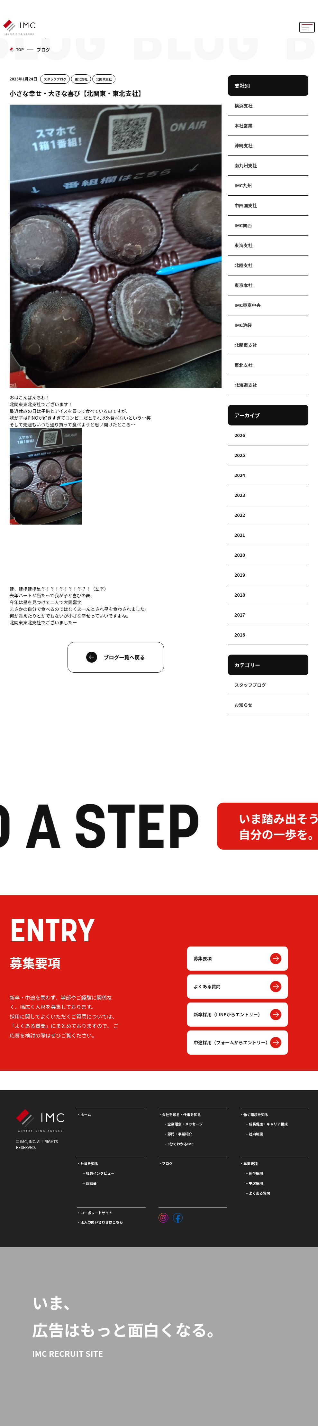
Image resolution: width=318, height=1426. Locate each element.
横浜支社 (243, 105)
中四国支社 (245, 205)
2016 (239, 634)
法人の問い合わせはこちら (101, 1222)
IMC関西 (243, 225)
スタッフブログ (55, 79)
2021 (239, 535)
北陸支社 (243, 265)
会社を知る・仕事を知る (181, 1114)
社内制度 (256, 1133)
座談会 (91, 1183)
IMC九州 (243, 185)
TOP (20, 49)
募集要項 (203, 958)
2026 (239, 435)
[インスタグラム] (163, 1216)
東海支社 (243, 245)
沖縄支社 (243, 145)
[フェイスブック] (178, 1216)
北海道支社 (245, 385)
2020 (239, 555)
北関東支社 (104, 79)
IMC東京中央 (247, 305)
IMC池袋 (243, 325)
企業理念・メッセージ (185, 1123)
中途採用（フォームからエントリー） (232, 1042)
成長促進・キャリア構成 (268, 1123)
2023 (239, 495)
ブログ (167, 1163)
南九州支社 (245, 165)
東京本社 (243, 285)
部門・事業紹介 (180, 1133)
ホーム (85, 1114)
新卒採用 (256, 1173)
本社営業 (243, 125)
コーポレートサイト (96, 1212)
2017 (239, 614)
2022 (239, 515)
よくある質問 (207, 986)
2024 (239, 475)
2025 (239, 455)
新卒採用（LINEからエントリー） (228, 1014)
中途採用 (256, 1183)
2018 (239, 595)
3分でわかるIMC (181, 1143)
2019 (239, 575)
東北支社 (81, 79)
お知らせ (243, 705)
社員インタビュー (100, 1173)
